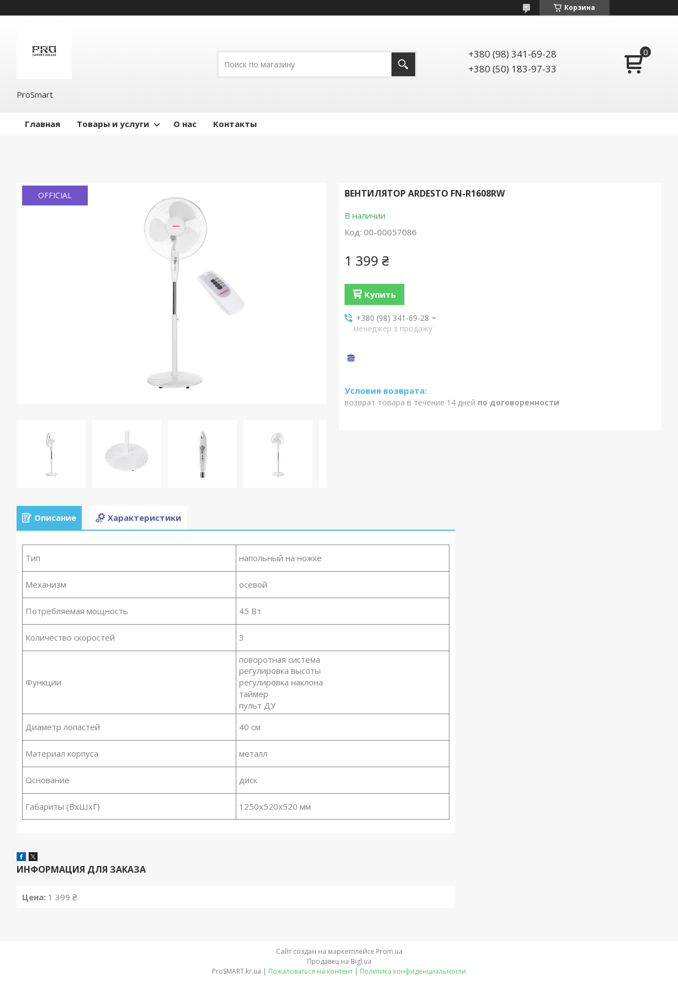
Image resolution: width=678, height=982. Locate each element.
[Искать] (403, 64)
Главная (42, 123)
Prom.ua (389, 951)
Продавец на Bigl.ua (339, 961)
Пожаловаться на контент (310, 971)
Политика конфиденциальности (413, 971)
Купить (380, 294)
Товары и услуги (113, 123)
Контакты (235, 123)
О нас (185, 123)
